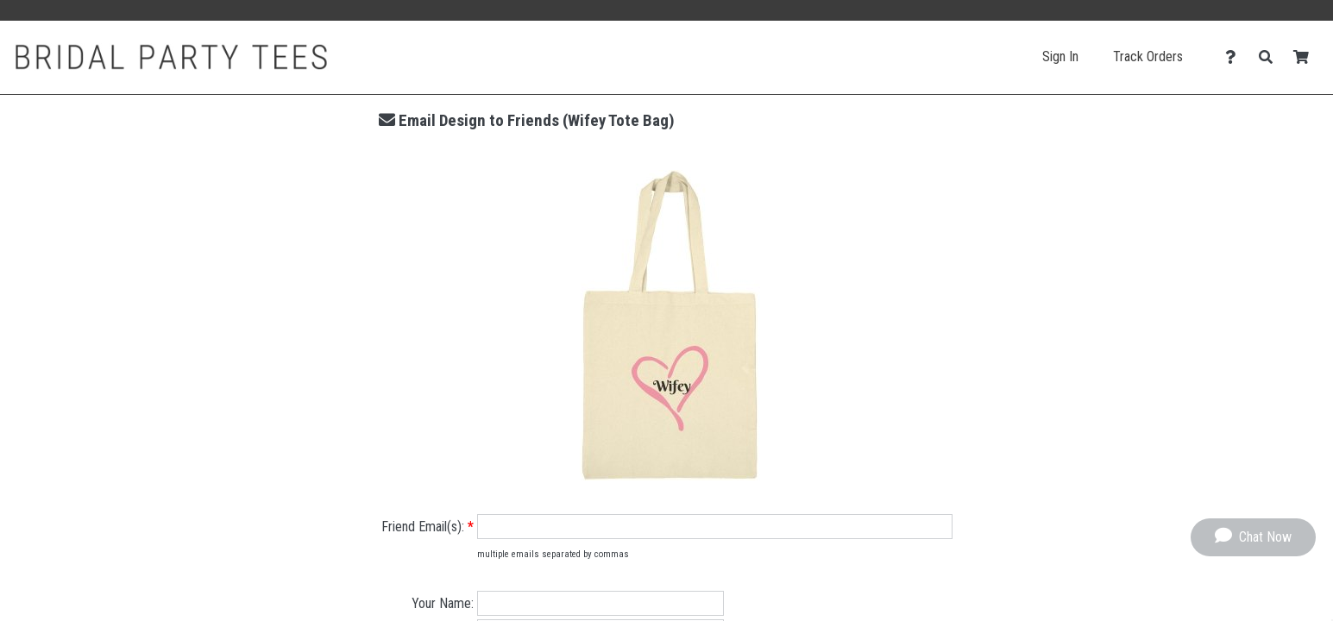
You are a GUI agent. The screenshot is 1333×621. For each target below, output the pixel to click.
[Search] (1270, 57)
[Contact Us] (1235, 57)
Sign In (1060, 56)
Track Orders (1148, 56)
